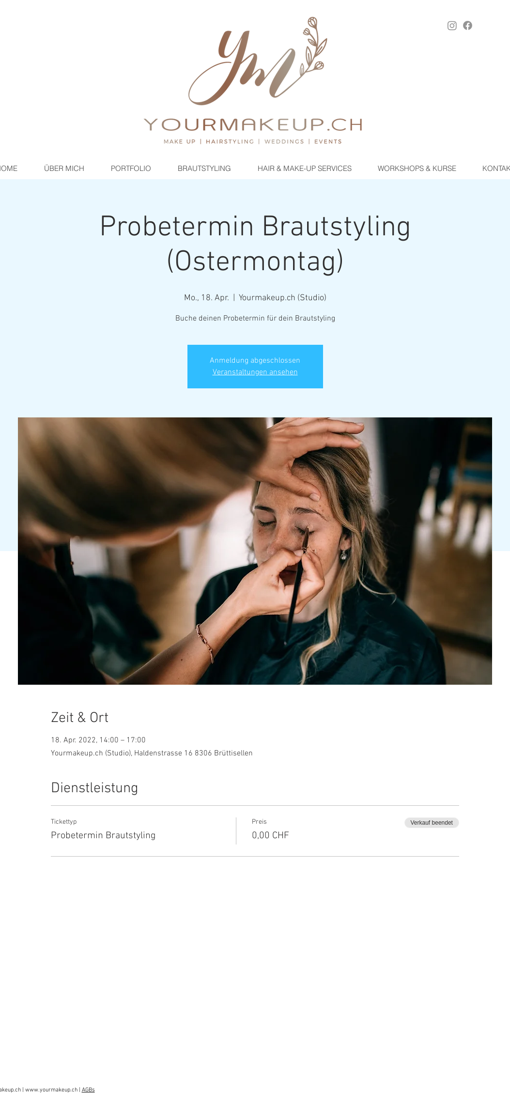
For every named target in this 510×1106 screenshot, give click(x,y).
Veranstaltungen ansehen (255, 372)
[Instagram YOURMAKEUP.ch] (452, 25)
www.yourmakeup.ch (51, 1090)
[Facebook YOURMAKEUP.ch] (468, 25)
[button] (204, 168)
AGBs (88, 1090)
